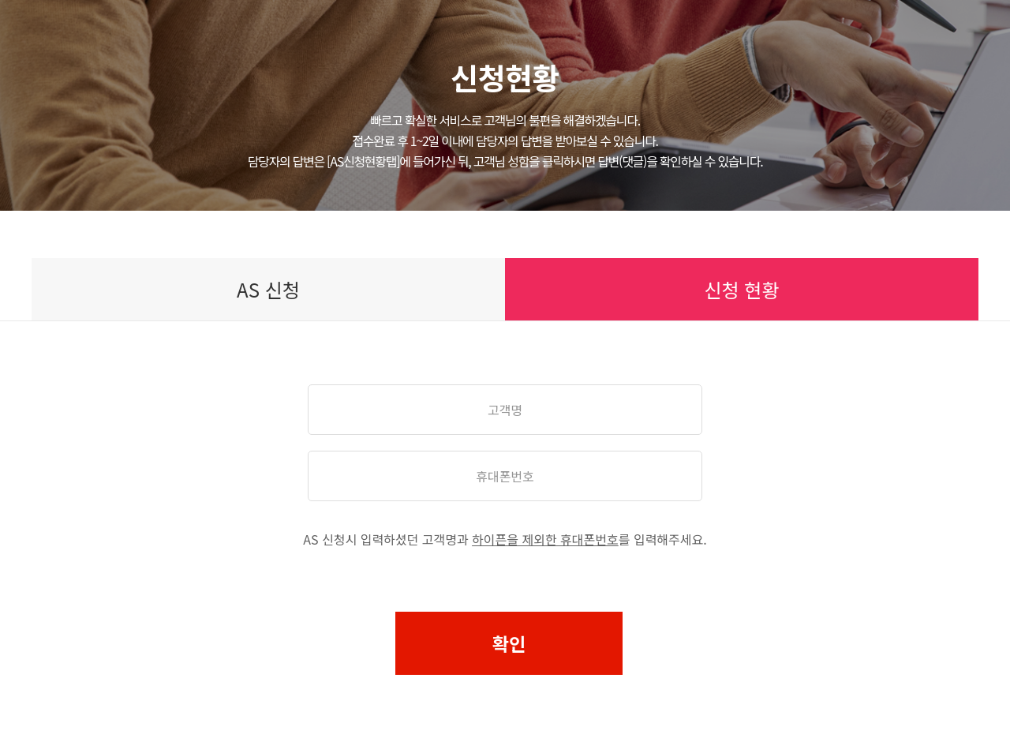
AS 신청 (268, 289)
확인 (509, 643)
